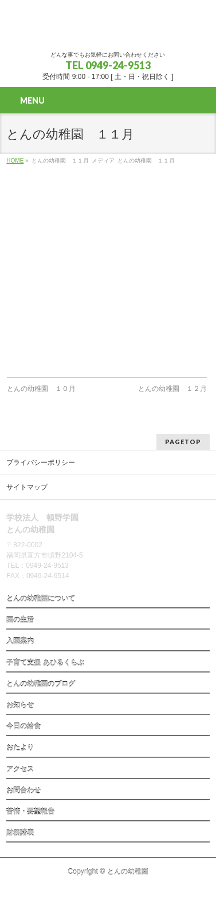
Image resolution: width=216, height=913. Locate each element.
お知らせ (20, 705)
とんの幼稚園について (40, 599)
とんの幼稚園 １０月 (41, 389)
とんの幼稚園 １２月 (172, 389)
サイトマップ (27, 487)
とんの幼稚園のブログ (40, 684)
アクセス (20, 769)
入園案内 (20, 641)
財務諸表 (20, 833)
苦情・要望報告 (30, 812)
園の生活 (20, 620)
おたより (20, 748)
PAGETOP (183, 441)
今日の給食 (23, 726)
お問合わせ (23, 790)
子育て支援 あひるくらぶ (45, 663)
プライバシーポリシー (40, 463)
